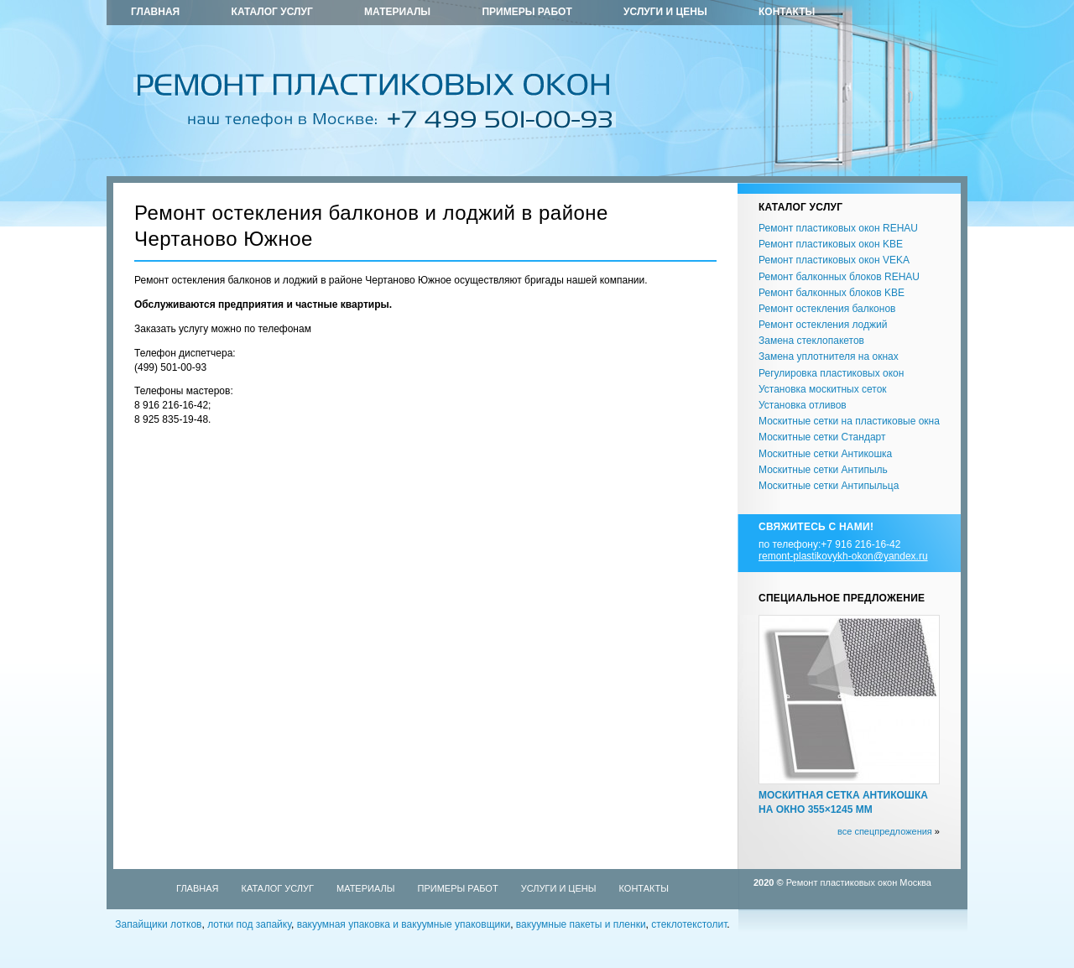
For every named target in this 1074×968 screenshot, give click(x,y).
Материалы (397, 12)
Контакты (787, 12)
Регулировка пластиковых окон (831, 373)
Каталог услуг (272, 12)
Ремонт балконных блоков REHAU (839, 277)
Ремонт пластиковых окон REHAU (838, 228)
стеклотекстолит (689, 924)
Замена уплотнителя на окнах (829, 356)
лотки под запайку (249, 924)
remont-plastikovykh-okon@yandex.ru (843, 556)
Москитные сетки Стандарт (822, 437)
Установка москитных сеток (823, 389)
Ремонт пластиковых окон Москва (858, 882)
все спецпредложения (884, 831)
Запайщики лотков (158, 924)
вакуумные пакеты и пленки (581, 924)
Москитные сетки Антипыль (823, 470)
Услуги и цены (665, 12)
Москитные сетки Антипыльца (829, 486)
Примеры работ (526, 12)
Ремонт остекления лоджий (823, 324)
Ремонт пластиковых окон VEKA (834, 260)
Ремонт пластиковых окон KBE (831, 244)
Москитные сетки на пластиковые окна (849, 421)
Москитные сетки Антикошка (825, 454)
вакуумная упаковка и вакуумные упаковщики (404, 924)
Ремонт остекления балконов (827, 309)
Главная (155, 12)
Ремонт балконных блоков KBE (832, 293)
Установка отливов (803, 405)
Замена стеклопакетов (811, 340)
